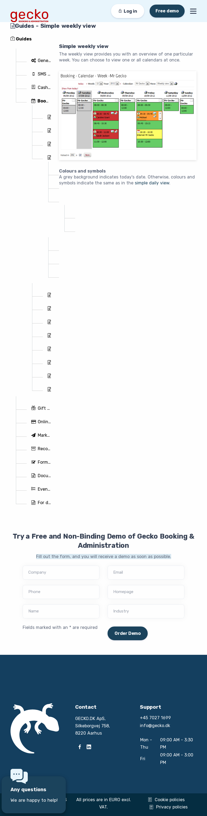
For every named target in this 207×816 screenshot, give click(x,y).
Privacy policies (168, 807)
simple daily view (152, 182)
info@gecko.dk (155, 725)
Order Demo (128, 633)
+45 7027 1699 (155, 717)
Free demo (167, 10)
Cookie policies (166, 799)
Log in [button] (127, 11)
